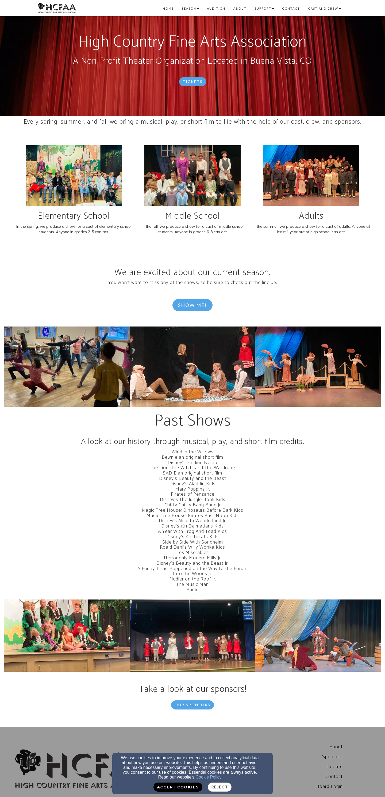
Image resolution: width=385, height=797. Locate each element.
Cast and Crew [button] (324, 8)
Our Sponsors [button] (192, 705)
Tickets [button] (193, 81)
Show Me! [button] (192, 305)
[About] (336, 747)
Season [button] (190, 8)
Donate (334, 767)
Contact (334, 777)
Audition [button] (216, 8)
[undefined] (67, 367)
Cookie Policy (209, 777)
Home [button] (168, 8)
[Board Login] (329, 787)
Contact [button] (291, 8)
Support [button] (264, 8)
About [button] (240, 8)
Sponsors (332, 757)
